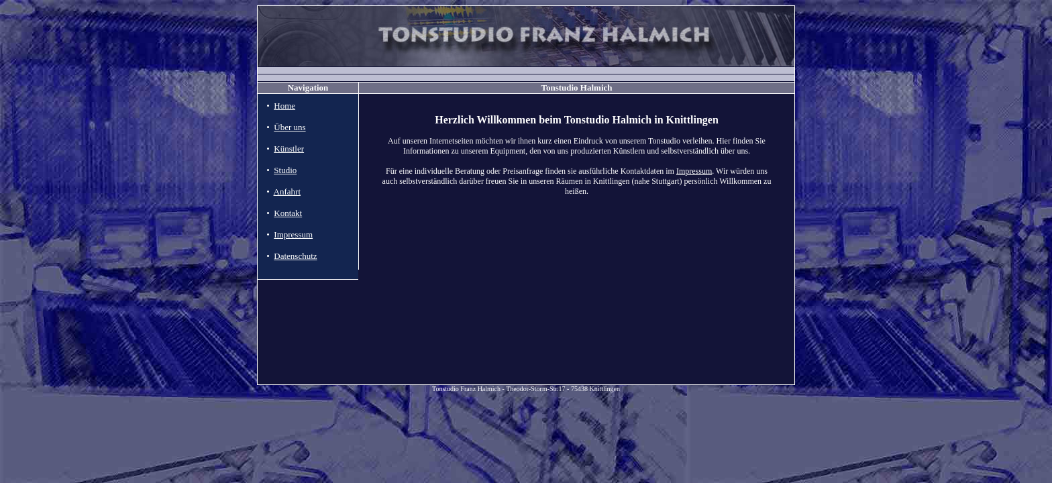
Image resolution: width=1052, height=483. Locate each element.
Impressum (293, 234)
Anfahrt (287, 191)
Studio (285, 170)
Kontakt (288, 213)
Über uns (289, 127)
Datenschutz (295, 256)
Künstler (289, 149)
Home (284, 106)
